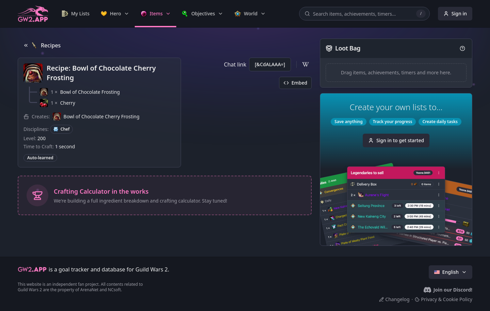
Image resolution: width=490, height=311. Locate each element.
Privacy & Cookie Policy (443, 299)
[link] (75, 13)
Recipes (42, 45)
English (450, 272)
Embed (295, 82)
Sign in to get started (396, 140)
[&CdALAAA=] (270, 64)
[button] (80, 92)
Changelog (394, 299)
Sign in (455, 13)
